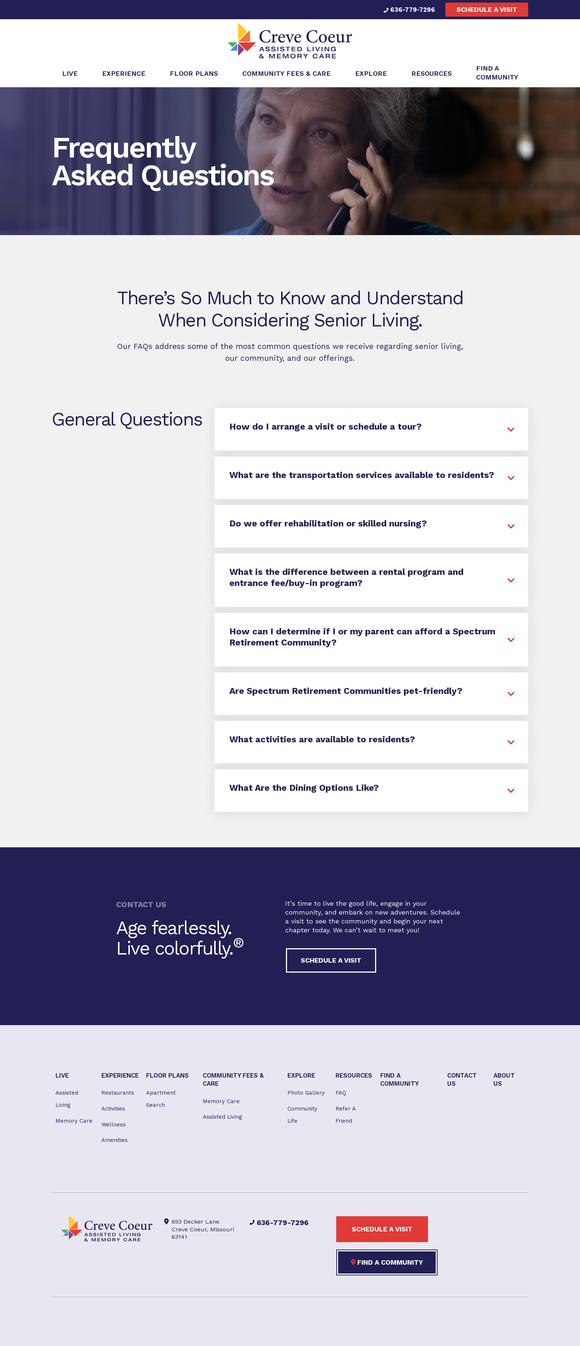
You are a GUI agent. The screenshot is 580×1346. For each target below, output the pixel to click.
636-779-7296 (407, 9)
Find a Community (387, 1268)
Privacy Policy (287, 1331)
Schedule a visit (486, 9)
